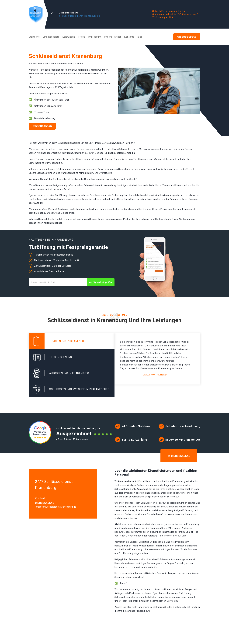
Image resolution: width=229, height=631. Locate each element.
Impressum (94, 37)
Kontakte (129, 37)
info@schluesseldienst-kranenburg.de (79, 16)
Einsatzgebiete (51, 37)
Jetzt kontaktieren (155, 374)
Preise (81, 37)
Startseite (34, 37)
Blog (140, 37)
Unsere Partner (112, 37)
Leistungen (68, 37)
